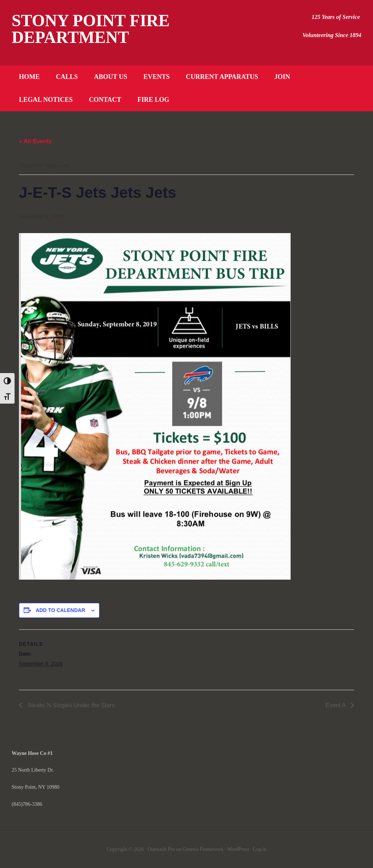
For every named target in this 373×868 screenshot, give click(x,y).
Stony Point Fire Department (91, 29)
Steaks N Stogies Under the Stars (70, 705)
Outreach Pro (161, 849)
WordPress (238, 849)
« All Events (35, 141)
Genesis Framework (202, 849)
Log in (259, 849)
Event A (336, 705)
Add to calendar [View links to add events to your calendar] (60, 610)
